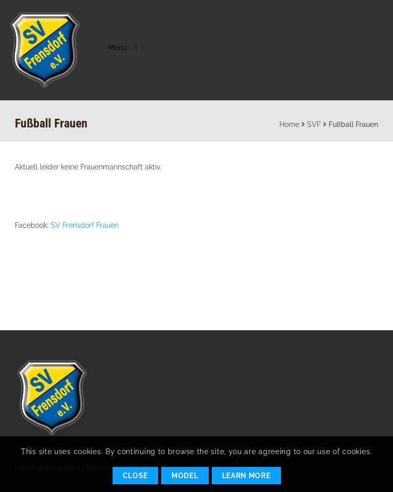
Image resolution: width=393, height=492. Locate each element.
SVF (314, 124)
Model (185, 476)
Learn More (246, 476)
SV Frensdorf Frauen (85, 225)
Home (289, 124)
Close (135, 476)
